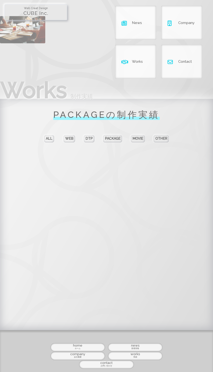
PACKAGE (114, 141)
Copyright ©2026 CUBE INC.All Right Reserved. (106, 362)
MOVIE (146, 141)
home (45, 352)
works (137, 352)
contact (167, 352)
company (106, 352)
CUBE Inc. (26, 13)
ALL (33, 141)
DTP (85, 141)
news (76, 352)
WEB (59, 141)
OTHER (176, 141)
